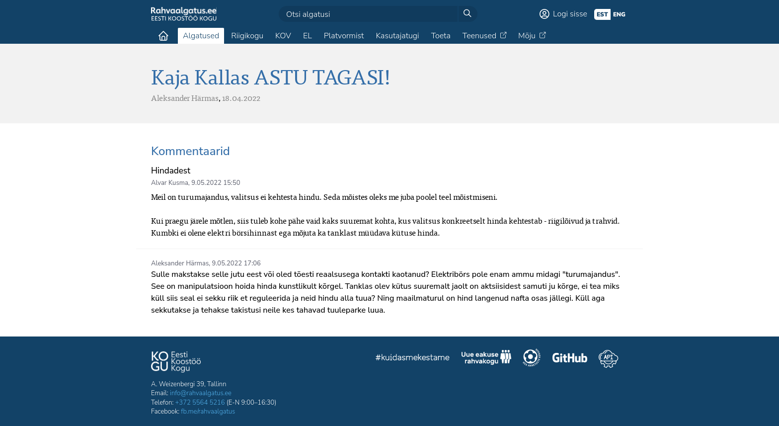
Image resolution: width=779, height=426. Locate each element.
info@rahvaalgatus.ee (201, 393)
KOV (283, 35)
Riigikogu (247, 35)
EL (307, 35)
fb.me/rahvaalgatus (208, 411)
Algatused (201, 35)
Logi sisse (570, 13)
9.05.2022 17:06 (236, 263)
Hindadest (170, 170)
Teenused (479, 35)
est (602, 14)
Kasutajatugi (397, 35)
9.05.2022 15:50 (215, 182)
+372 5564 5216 (200, 402)
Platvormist (344, 35)
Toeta (441, 35)
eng (619, 14)
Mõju (527, 35)
